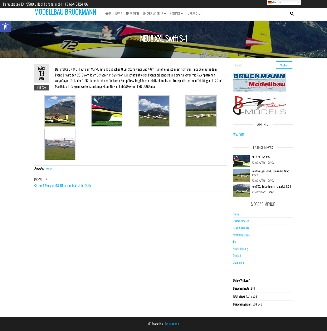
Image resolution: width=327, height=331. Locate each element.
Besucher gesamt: (243, 304)
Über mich (132, 13)
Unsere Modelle (154, 13)
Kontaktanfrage (241, 248)
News (118, 13)
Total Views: (239, 296)
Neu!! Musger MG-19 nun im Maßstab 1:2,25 (270, 173)
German (275, 2)
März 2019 (239, 134)
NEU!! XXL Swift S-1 (261, 156)
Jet (234, 241)
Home (107, 13)
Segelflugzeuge (241, 227)
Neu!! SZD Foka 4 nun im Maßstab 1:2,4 (271, 186)
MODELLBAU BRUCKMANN (65, 12)
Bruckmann (172, 323)
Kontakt (176, 13)
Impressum (194, 13)
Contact (237, 255)
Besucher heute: (241, 288)
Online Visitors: (241, 280)
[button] (5, 26)
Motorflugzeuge (241, 234)
